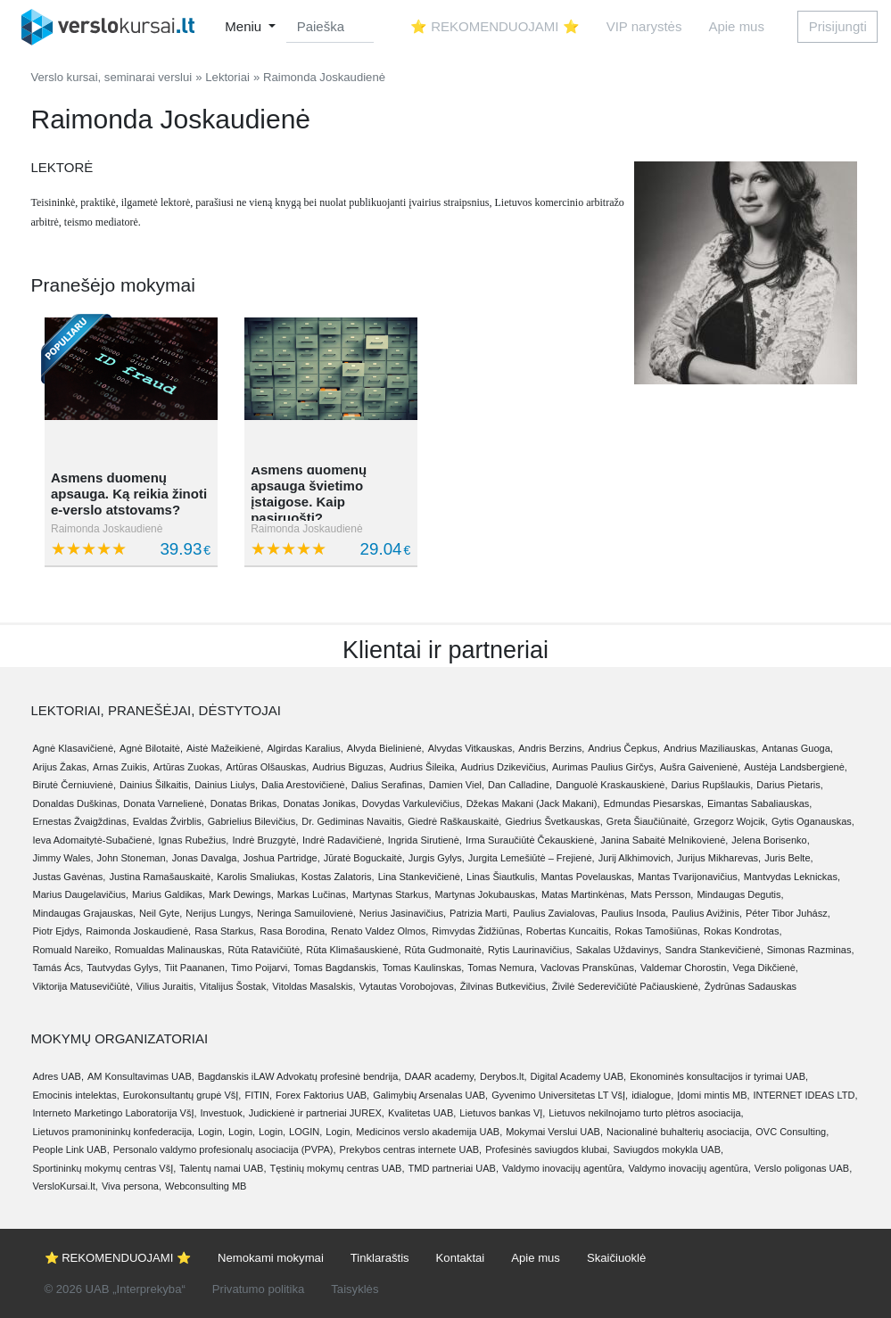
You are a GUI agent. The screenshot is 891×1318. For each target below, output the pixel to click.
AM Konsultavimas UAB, (140, 1076)
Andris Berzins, (551, 748)
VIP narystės (644, 26)
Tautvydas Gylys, (124, 967)
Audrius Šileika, (424, 767)
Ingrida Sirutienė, (425, 840)
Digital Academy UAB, (579, 1076)
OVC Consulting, (792, 1131)
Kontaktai (460, 1257)
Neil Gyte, (160, 913)
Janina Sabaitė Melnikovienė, (664, 840)
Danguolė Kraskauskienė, (611, 784)
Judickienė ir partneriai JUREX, (316, 1113)
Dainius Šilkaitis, (155, 784)
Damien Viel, (456, 784)
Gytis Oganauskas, (812, 821)
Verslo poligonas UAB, (803, 1168)
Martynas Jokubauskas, (487, 894)
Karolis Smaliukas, (257, 876)
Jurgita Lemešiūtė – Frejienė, (531, 858)
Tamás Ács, (58, 967)
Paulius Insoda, (634, 913)
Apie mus (736, 26)
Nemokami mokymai (271, 1257)
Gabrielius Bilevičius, (253, 821)
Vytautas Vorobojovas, (408, 986)
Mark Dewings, (241, 894)
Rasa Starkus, (225, 931)
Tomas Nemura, (502, 967)
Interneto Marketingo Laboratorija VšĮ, (115, 1113)
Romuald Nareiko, (72, 949)
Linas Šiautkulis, (502, 876)
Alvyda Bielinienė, (386, 748)
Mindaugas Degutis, (740, 894)
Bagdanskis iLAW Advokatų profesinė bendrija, (299, 1076)
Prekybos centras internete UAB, (411, 1149)
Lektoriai (227, 77)
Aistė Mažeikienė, (224, 748)
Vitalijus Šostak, (234, 986)
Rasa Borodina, (293, 931)
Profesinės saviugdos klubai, (547, 1149)
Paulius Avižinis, (707, 913)
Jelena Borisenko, (770, 840)
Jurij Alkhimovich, (635, 858)
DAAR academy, (440, 1076)
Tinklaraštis (380, 1257)
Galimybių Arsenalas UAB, (430, 1095)
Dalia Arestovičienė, (304, 784)
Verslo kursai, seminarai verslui (112, 77)
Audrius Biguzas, (349, 767)
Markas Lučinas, (313, 894)
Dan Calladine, (520, 784)
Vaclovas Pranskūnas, (588, 967)
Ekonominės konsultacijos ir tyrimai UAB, (719, 1076)
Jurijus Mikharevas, (719, 858)
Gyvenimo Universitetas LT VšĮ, (559, 1095)
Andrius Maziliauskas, (711, 748)
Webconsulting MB (206, 1186)
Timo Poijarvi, (260, 967)
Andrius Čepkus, (624, 748)
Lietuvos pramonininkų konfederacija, (114, 1131)
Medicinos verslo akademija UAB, (429, 1131)
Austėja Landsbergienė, (795, 767)
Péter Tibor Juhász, (788, 913)
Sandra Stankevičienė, (714, 949)
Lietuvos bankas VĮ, (502, 1113)
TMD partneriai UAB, (453, 1168)
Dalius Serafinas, (388, 784)
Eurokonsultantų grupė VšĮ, (182, 1095)
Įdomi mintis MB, (713, 1095)
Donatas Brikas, (245, 803)
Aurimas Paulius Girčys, (604, 767)
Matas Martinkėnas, (584, 894)
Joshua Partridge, (281, 858)
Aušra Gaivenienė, (700, 767)
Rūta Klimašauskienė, (353, 949)
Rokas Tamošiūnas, (657, 931)
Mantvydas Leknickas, (792, 876)
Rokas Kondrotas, (742, 931)
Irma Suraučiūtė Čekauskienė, (531, 840)
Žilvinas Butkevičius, (504, 986)
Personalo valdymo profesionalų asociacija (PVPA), (224, 1149)
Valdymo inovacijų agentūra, (563, 1168)
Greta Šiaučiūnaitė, (648, 821)
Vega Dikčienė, (764, 967)
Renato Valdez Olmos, (379, 931)
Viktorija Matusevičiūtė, (83, 986)
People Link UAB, (71, 1149)
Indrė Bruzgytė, (265, 840)
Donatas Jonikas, (320, 803)
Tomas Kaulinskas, (424, 967)
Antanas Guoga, (797, 748)
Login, (211, 1131)
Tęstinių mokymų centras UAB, (337, 1168)
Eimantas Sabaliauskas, (759, 803)
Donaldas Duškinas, (76, 803)
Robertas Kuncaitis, (568, 931)
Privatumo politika (258, 1289)
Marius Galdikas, (168, 894)
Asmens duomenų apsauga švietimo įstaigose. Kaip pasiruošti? (309, 493)
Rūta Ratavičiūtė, (264, 949)
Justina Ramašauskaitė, (161, 876)
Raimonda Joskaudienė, (138, 931)
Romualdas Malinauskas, (170, 949)
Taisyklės (354, 1289)
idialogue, (652, 1095)
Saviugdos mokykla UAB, (669, 1149)
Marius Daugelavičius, (81, 894)
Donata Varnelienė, (164, 803)
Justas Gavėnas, (69, 876)
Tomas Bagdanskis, (335, 967)
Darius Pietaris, (789, 784)
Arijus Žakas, (61, 767)
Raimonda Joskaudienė (106, 529)
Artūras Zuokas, (188, 767)
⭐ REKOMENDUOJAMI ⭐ (495, 26)
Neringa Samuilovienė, (306, 913)
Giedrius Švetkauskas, (553, 821)
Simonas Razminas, (810, 949)
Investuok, (223, 1113)
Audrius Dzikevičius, (505, 767)
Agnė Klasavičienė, (75, 748)
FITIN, (258, 1095)
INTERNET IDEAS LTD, (806, 1095)
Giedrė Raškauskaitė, (454, 821)
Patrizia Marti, (479, 913)
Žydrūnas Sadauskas (750, 986)
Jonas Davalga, (206, 858)
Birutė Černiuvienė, (75, 784)
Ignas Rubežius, (193, 840)
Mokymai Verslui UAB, (554, 1131)
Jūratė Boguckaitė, (364, 858)
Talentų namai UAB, (222, 1168)
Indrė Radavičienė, (343, 840)
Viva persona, (131, 1186)
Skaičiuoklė (616, 1257)
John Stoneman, (133, 858)
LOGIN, (305, 1131)
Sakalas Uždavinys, (619, 949)
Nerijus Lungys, (219, 913)
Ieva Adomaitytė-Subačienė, (94, 840)
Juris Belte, (788, 858)
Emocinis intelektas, (76, 1095)
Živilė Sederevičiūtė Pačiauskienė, (626, 986)
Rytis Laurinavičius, (530, 949)
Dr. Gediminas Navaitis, (352, 821)
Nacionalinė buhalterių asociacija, (679, 1131)
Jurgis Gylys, (436, 858)
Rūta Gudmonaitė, (444, 949)
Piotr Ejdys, (58, 931)
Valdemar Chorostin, (684, 967)
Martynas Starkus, (392, 894)
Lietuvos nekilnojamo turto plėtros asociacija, (646, 1113)
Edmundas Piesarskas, (653, 803)
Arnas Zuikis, (121, 767)
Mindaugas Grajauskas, (84, 913)
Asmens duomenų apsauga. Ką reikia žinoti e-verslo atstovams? (129, 493)
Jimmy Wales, (63, 858)
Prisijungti (838, 26)
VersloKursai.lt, (65, 1186)
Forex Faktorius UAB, (322, 1095)
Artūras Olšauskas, (267, 767)
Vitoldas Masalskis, (313, 986)
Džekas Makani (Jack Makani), (533, 803)
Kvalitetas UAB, (422, 1113)
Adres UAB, (58, 1076)
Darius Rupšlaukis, (713, 784)
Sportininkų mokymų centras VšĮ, (105, 1168)
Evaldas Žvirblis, (168, 821)
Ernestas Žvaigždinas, (81, 821)
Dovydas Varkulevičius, (412, 803)
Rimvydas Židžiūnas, (477, 931)
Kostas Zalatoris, (338, 876)
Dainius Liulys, (226, 784)
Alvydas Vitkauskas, (472, 748)
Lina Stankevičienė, (420, 876)
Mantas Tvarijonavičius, (689, 876)
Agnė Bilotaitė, (151, 748)
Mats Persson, (662, 894)
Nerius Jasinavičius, (402, 913)
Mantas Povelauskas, (588, 876)
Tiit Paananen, (196, 967)
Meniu (245, 26)
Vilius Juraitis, (166, 986)
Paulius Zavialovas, (555, 913)
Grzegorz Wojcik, (730, 821)
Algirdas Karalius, (305, 748)
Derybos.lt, (503, 1076)
